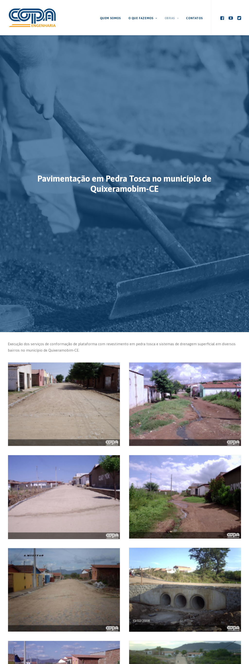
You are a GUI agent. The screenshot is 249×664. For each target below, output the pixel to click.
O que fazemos (142, 18)
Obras (171, 18)
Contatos (194, 18)
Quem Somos (110, 18)
